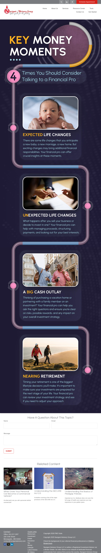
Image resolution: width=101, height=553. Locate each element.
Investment (31, 536)
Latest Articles (32, 550)
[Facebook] (72, 2)
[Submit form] (9, 451)
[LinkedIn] (67, 2)
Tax (29, 543)
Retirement (31, 534)
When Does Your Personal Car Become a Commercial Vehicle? (17, 493)
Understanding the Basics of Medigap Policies (79, 492)
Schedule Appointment (87, 2)
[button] (45, 8)
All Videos (31, 552)
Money (30, 545)
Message (7, 433)
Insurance (31, 541)
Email (53, 421)
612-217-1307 (13, 534)
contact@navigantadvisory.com (14, 541)
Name (6, 421)
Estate (30, 538)
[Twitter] (61, 2)
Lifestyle (30, 547)
